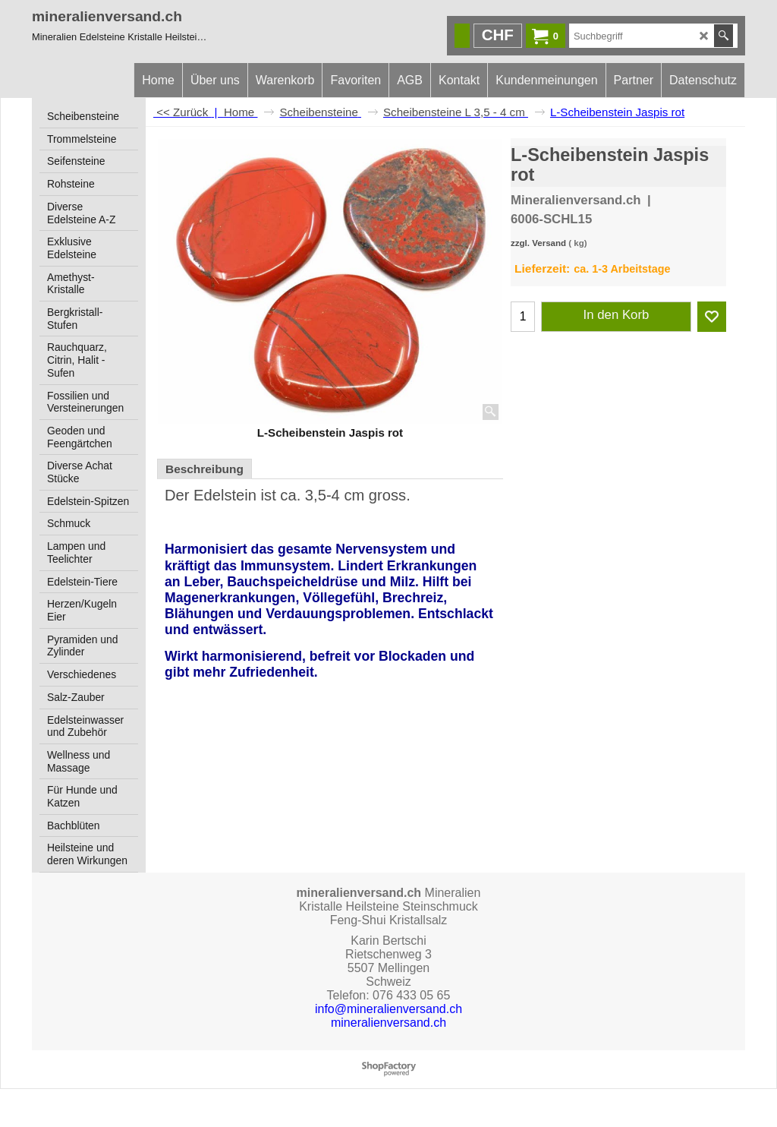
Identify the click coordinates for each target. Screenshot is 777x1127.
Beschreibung (204, 468)
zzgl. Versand (538, 243)
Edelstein (224, 495)
